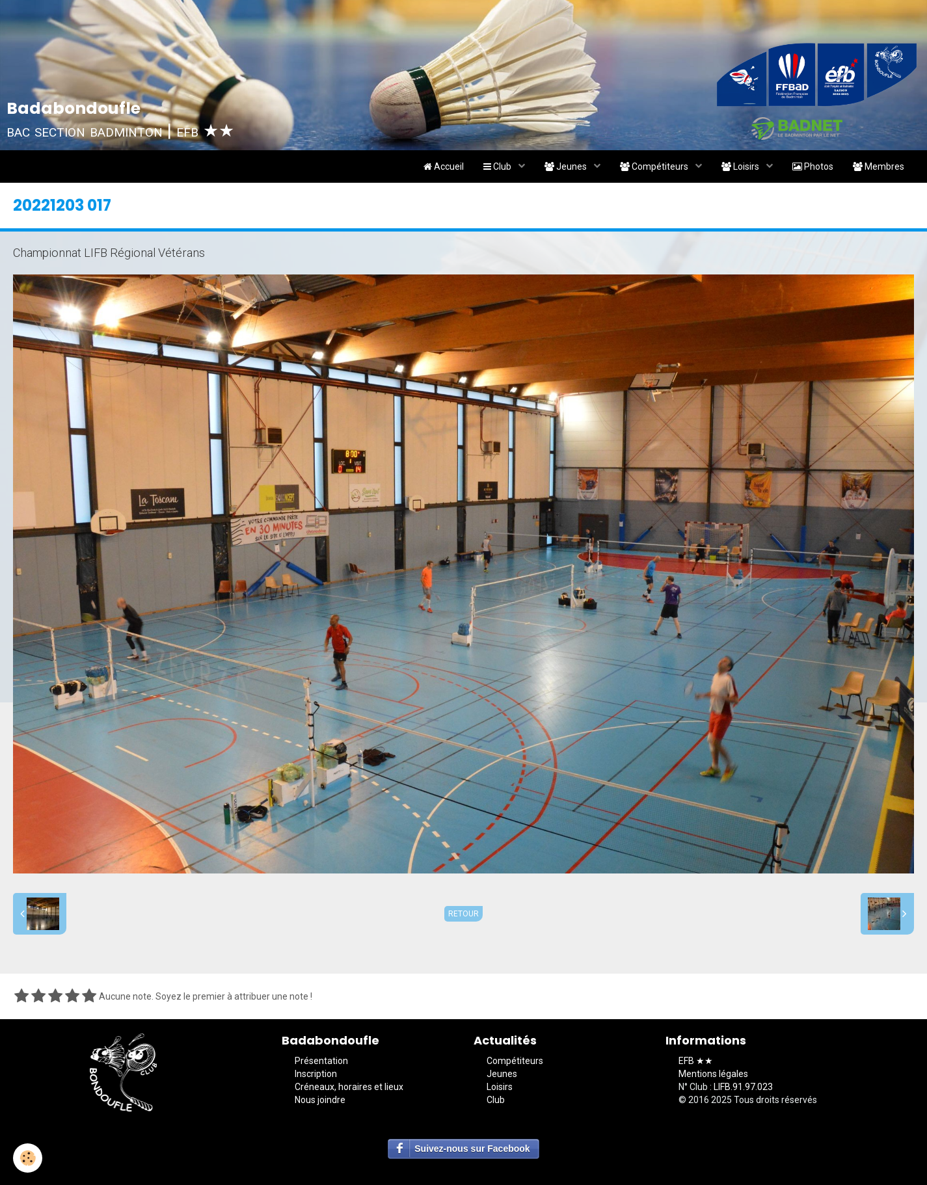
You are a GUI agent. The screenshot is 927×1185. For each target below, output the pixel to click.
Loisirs (741, 166)
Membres (878, 166)
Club (498, 166)
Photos (812, 166)
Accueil (443, 166)
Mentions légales (713, 1074)
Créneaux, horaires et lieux (349, 1087)
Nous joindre (320, 1100)
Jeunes (566, 166)
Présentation (321, 1061)
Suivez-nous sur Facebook (472, 1148)
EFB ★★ (695, 1061)
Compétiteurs (655, 166)
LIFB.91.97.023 (743, 1087)
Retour (463, 913)
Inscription (316, 1074)
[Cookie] (27, 1158)
